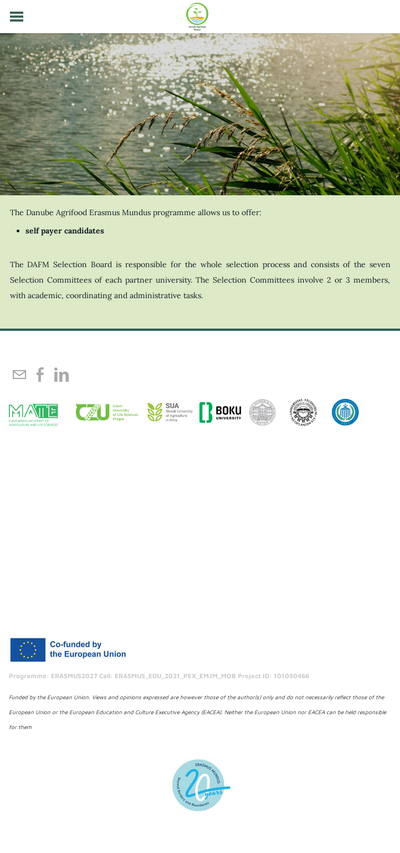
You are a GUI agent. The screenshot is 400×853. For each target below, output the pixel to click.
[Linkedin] (61, 374)
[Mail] (19, 374)
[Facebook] (40, 374)
